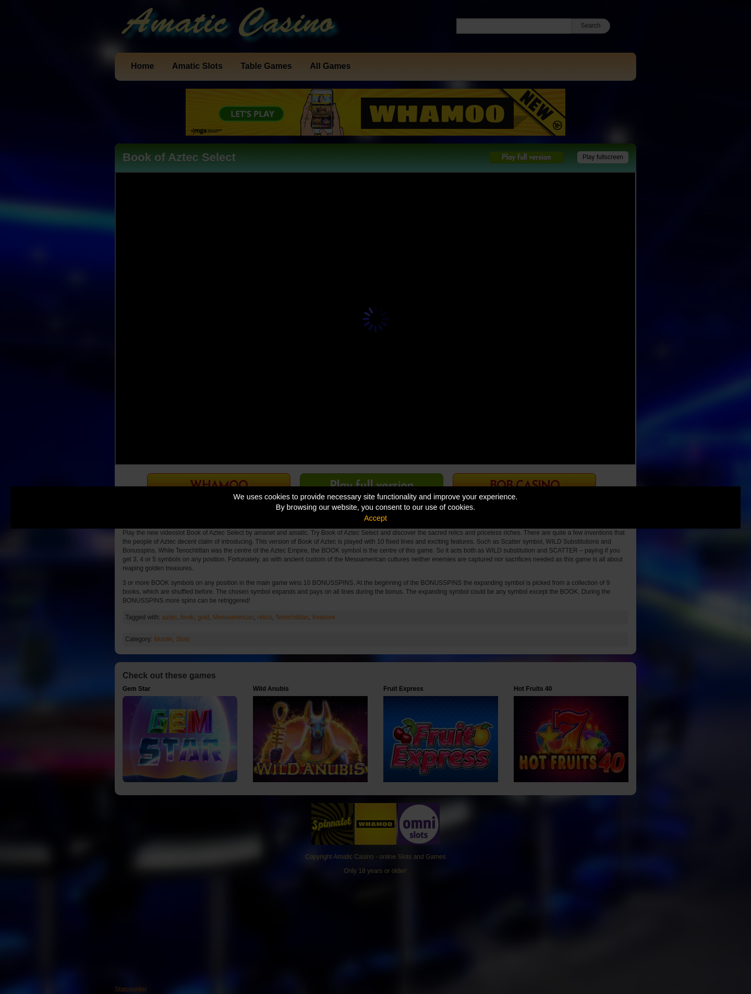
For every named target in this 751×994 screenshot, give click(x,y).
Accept (375, 518)
